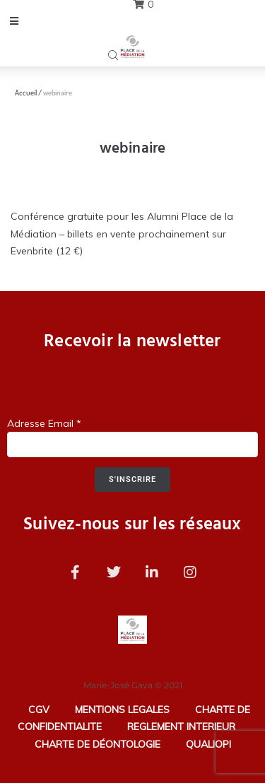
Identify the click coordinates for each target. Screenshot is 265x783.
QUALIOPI (208, 744)
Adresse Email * (44, 423)
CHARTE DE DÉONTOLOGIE (97, 744)
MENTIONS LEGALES (122, 709)
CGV (38, 709)
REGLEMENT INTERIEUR (181, 726)
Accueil (26, 93)
